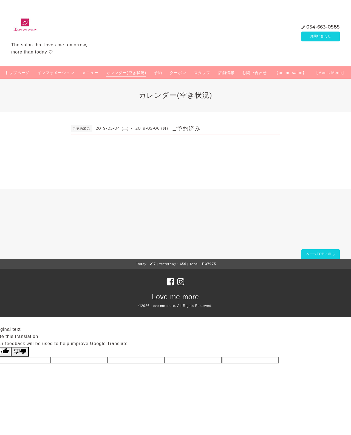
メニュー (90, 72)
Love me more (175, 297)
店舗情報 (226, 72)
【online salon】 (290, 72)
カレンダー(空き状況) (126, 72)
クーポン (178, 72)
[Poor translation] (20, 351)
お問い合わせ (320, 36)
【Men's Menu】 (330, 72)
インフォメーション (55, 72)
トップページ (17, 72)
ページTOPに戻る (320, 254)
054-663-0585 (323, 26)
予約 (158, 72)
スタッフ (202, 72)
